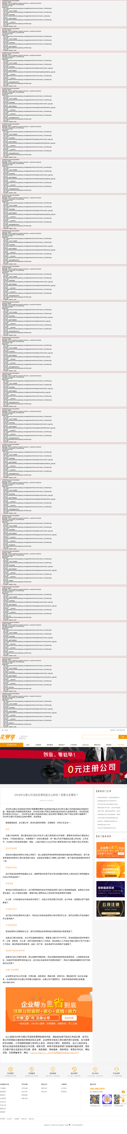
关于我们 (121, 745)
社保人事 (3, 1105)
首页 (27, 745)
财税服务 (50, 745)
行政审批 (73, 745)
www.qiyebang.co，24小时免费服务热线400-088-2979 (54, 1052)
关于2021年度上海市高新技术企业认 (107, 804)
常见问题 (25, 1088)
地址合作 (44, 1091)
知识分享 (25, 1091)
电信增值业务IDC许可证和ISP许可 (107, 801)
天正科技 (9, 1119)
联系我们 (64, 1091)
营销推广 (109, 745)
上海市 (7, 730)
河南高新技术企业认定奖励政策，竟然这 (108, 814)
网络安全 (97, 745)
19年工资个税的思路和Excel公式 (106, 828)
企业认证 (85, 745)
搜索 (122, 737)
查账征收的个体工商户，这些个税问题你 (108, 807)
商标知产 (62, 745)
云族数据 (16, 1119)
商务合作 (44, 1088)
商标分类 (25, 1098)
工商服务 (38, 745)
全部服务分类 (11, 745)
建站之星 (31, 1119)
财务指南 (25, 1095)
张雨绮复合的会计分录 (103, 824)
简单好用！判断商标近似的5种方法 (107, 821)
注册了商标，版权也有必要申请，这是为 (108, 811)
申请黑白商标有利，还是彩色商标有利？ (108, 797)
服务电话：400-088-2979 (117, 730)
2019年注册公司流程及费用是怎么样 (107, 817)
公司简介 (64, 1088)
